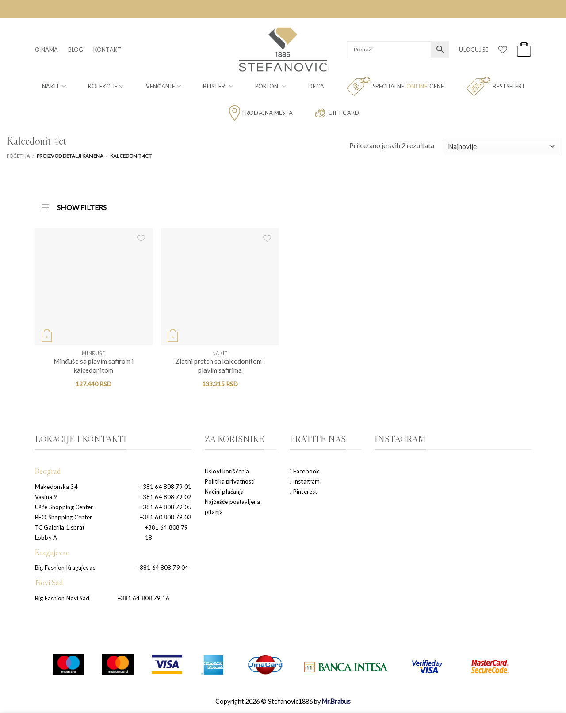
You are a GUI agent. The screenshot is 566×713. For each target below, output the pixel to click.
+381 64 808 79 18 (166, 532)
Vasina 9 (46, 496)
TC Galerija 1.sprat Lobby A (59, 532)
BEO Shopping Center (63, 517)
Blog (76, 49)
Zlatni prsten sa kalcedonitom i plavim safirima (220, 365)
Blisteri (218, 86)
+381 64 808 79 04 (162, 567)
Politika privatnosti (230, 481)
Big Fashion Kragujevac (65, 567)
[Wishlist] (502, 49)
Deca (316, 86)
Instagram (305, 481)
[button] (473, 49)
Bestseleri (495, 86)
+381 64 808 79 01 (165, 486)
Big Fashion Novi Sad (62, 598)
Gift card (337, 113)
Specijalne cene (395, 86)
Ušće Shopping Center (64, 507)
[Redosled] (501, 146)
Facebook (304, 471)
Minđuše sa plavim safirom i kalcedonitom (94, 365)
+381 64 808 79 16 (143, 598)
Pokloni (270, 86)
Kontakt (107, 49)
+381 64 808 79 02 (165, 496)
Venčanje (163, 86)
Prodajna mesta (261, 113)
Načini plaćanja (224, 491)
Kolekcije (106, 86)
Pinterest (303, 491)
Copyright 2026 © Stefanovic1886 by (283, 701)
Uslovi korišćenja (227, 471)
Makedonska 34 (56, 486)
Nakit (54, 86)
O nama (46, 49)
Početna (18, 156)
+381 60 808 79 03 (165, 517)
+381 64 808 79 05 (165, 507)
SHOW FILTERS (74, 204)
